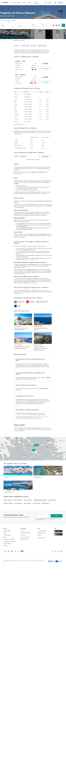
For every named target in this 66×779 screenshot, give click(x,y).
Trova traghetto (45, 68)
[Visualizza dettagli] (29, 517)
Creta (33, 259)
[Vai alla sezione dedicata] (17, 46)
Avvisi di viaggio (41, 537)
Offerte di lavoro (24, 539)
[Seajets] (17, 306)
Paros (26, 248)
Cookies (20, 560)
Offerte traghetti (15, 2)
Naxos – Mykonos (52, 500)
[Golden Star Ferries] (42, 301)
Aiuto (46, 2)
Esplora (29, 2)
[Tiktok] (58, 551)
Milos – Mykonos (18, 503)
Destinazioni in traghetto (9, 539)
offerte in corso (34, 168)
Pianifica (24, 2)
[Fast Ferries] (30, 301)
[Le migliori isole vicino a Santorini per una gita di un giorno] (23, 341)
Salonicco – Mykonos (8, 503)
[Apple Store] (58, 534)
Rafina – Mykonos (8, 500)
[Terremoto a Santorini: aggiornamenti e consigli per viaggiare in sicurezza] (42, 341)
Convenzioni (23, 535)
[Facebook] (53, 551)
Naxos (27, 259)
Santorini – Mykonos (17, 500)
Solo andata (3, 20)
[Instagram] (55, 551)
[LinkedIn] (61, 551)
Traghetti (5, 40)
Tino (30, 259)
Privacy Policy (56, 518)
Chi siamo (23, 530)
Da (2, 24)
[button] (19, 156)
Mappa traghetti (7, 543)
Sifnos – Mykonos (27, 503)
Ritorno (8, 20)
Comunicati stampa (25, 537)
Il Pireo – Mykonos (28, 500)
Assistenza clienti (41, 532)
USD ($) (55, 2)
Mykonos (18, 251)
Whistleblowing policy (34, 560)
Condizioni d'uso (15, 560)
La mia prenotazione (37, 2)
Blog (4, 532)
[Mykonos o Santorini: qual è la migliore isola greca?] (23, 322)
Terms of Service (38, 519)
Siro (25, 259)
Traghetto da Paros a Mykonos (18, 40)
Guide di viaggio (7, 535)
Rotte (10, 40)
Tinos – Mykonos (36, 503)
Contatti (39, 535)
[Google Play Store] (58, 531)
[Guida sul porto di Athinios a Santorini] (42, 322)
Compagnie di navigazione (9, 541)
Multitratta (13, 20)
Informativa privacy (26, 560)
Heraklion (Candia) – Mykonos (40, 500)
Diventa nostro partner (25, 532)
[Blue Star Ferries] (19, 301)
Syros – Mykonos (45, 503)
